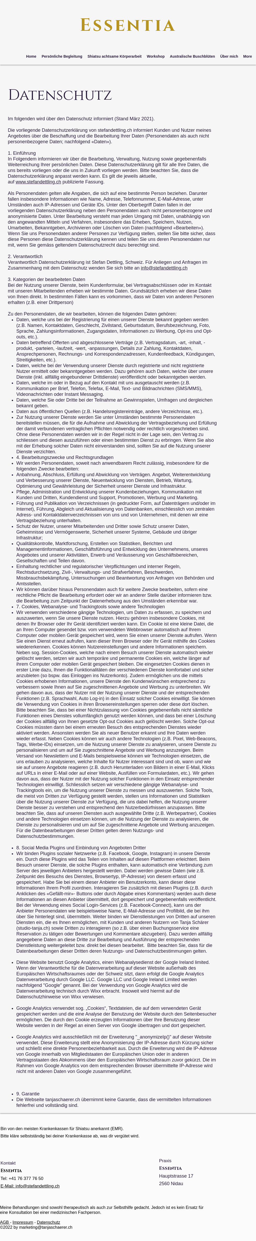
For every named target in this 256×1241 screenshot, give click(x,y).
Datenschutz (48, 1222)
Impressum (23, 1222)
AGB (5, 1222)
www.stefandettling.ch (38, 181)
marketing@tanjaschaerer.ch (45, 1227)
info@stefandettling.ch (164, 268)
